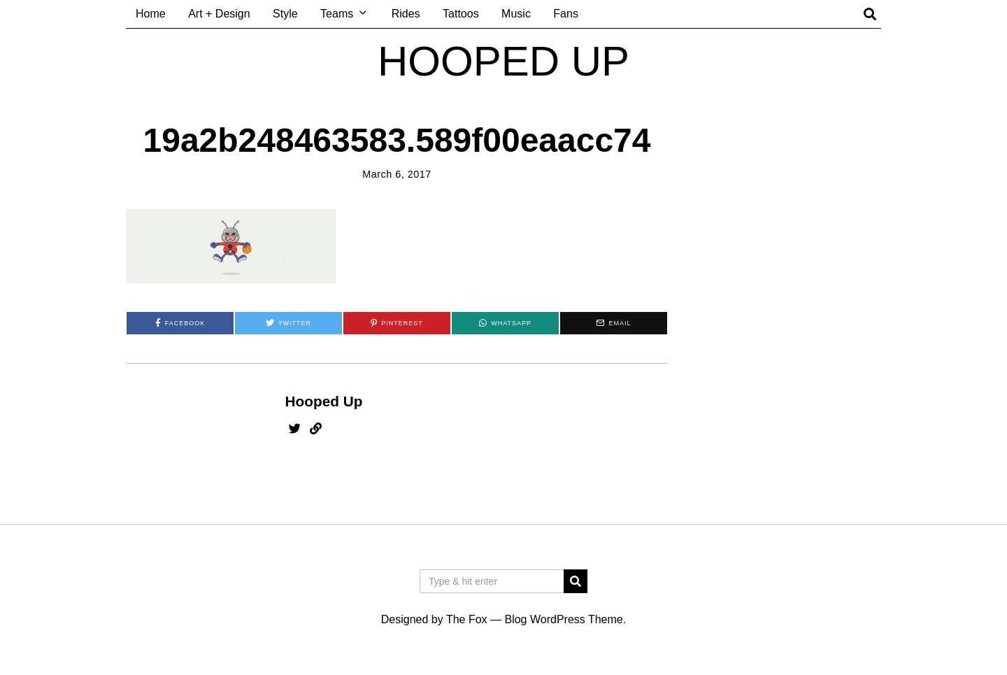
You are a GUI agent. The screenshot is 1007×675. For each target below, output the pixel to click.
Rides (406, 14)
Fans (565, 14)
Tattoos (461, 14)
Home (151, 14)
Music (516, 14)
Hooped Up (324, 401)
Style (285, 14)
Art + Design (219, 14)
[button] (575, 581)
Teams (336, 14)
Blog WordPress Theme (563, 619)
